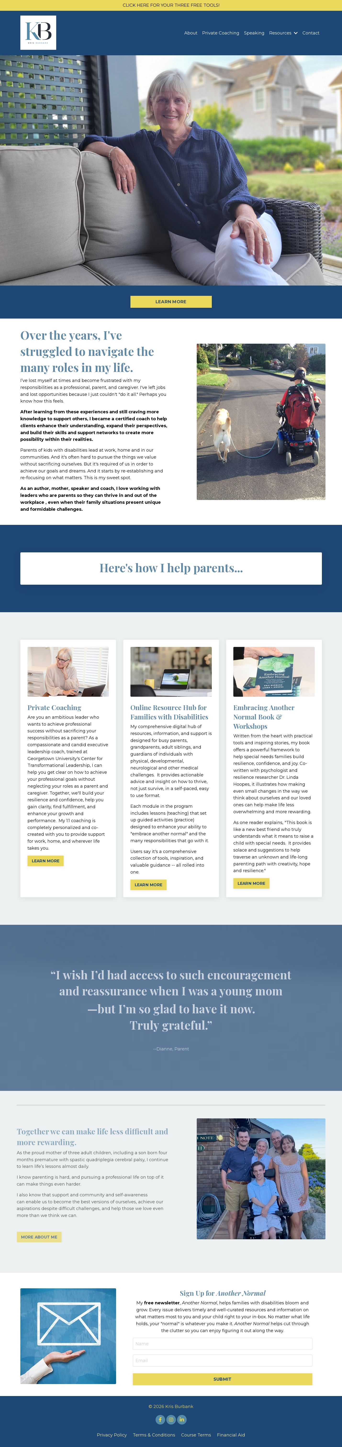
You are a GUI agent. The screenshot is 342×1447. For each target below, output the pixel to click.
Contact (311, 33)
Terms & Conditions (154, 1435)
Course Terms (196, 1435)
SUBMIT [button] (222, 1379)
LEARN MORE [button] (171, 301)
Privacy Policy (112, 1435)
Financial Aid (231, 1435)
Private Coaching (220, 33)
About (190, 33)
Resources (283, 33)
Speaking (254, 33)
